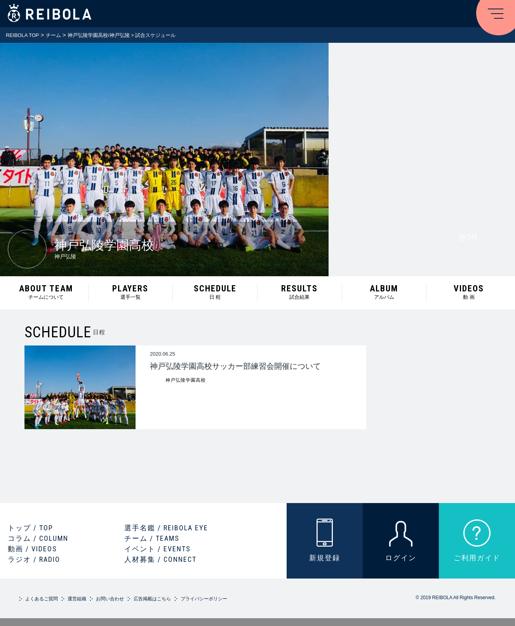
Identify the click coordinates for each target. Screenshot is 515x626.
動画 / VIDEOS (32, 549)
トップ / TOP (30, 528)
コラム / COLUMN (38, 538)
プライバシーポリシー (204, 598)
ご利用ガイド (477, 558)
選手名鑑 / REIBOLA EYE (166, 528)
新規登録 (324, 558)
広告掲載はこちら (152, 598)
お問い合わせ (110, 598)
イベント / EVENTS (157, 549)
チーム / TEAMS (151, 538)
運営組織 (77, 598)
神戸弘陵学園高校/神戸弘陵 (99, 35)
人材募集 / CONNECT (160, 559)
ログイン (400, 558)
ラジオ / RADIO (34, 559)
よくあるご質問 (41, 598)
